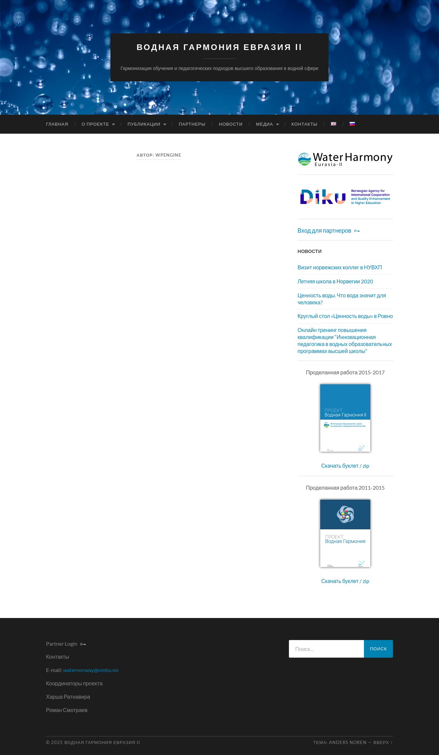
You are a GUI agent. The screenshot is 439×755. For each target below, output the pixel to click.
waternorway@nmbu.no (90, 670)
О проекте (95, 124)
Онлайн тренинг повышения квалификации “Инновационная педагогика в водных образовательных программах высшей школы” (345, 340)
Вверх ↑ (383, 742)
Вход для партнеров (324, 230)
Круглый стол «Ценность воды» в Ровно (345, 316)
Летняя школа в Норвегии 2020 (335, 281)
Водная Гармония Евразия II (219, 47)
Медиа (264, 124)
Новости (231, 124)
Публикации (143, 124)
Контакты (305, 124)
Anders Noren (348, 742)
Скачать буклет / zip (345, 465)
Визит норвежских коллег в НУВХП (340, 267)
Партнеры (192, 124)
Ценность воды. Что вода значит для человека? (342, 298)
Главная (57, 124)
